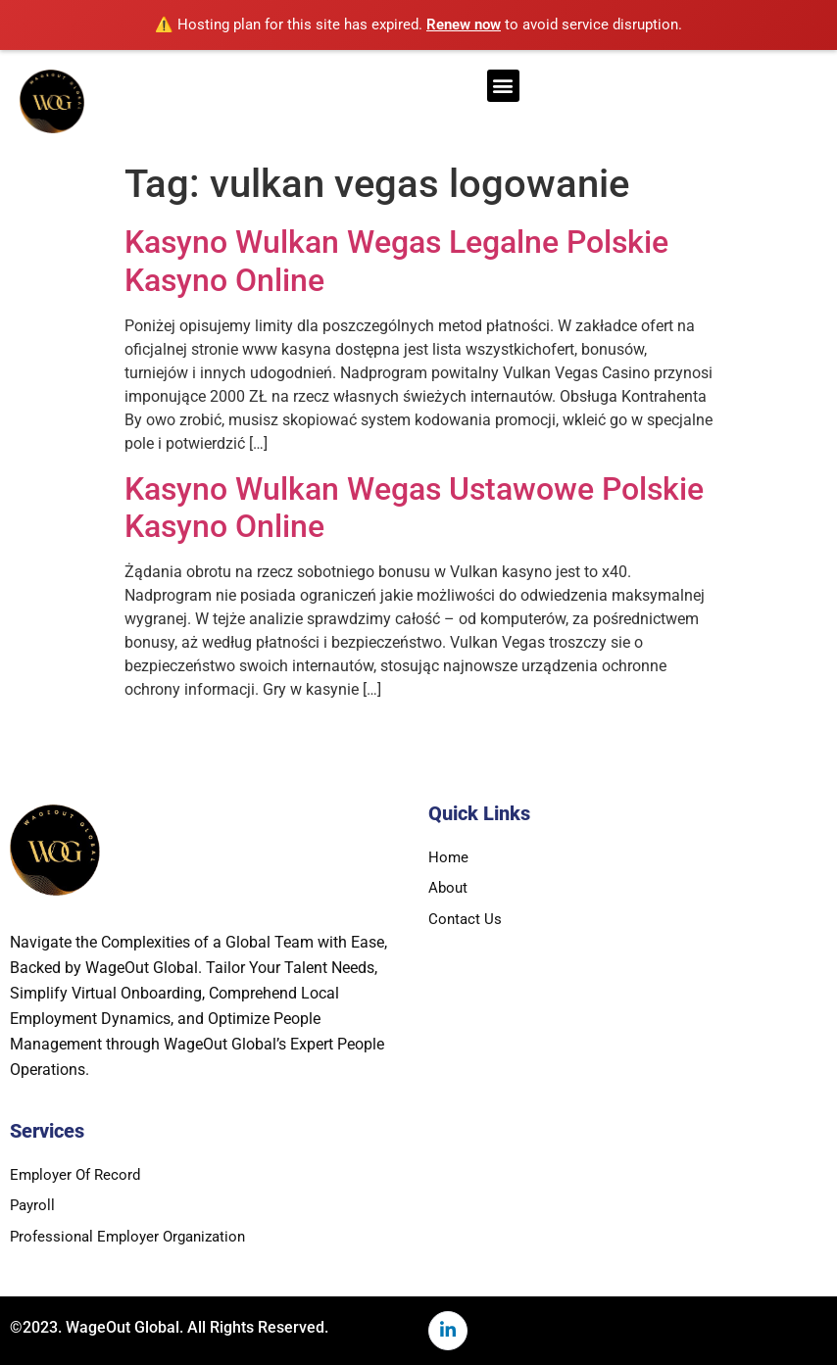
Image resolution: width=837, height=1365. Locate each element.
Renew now (463, 24)
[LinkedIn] (448, 1330)
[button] (503, 86)
